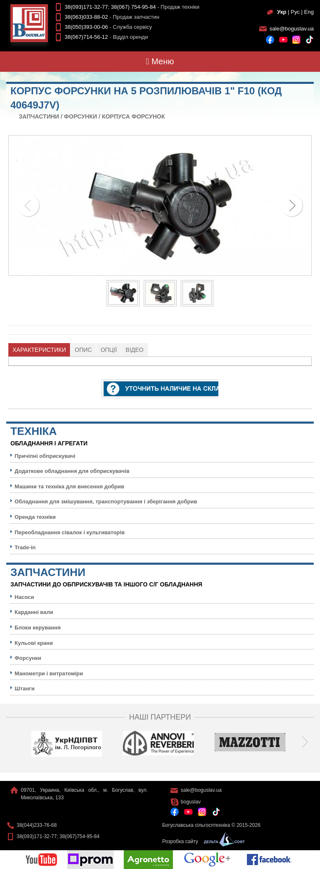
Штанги (25, 688)
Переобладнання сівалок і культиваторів (70, 532)
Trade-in (25, 547)
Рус (295, 12)
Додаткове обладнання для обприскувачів (72, 471)
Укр (281, 12)
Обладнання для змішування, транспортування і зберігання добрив (106, 501)
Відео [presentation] (135, 349)
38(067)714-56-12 (86, 37)
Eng (309, 12)
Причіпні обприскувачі (45, 456)
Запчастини (39, 116)
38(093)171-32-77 (86, 7)
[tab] (39, 349)
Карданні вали (34, 612)
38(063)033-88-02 (86, 17)
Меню (160, 61)
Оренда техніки (35, 517)
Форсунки (80, 116)
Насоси (24, 597)
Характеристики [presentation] (39, 349)
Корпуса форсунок (133, 116)
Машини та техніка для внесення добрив (69, 486)
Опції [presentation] (108, 349)
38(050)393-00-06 (86, 27)
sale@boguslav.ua (292, 28)
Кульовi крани (34, 643)
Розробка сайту (201, 841)
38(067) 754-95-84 (133, 7)
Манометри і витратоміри (49, 673)
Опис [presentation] (83, 349)
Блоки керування (38, 627)
